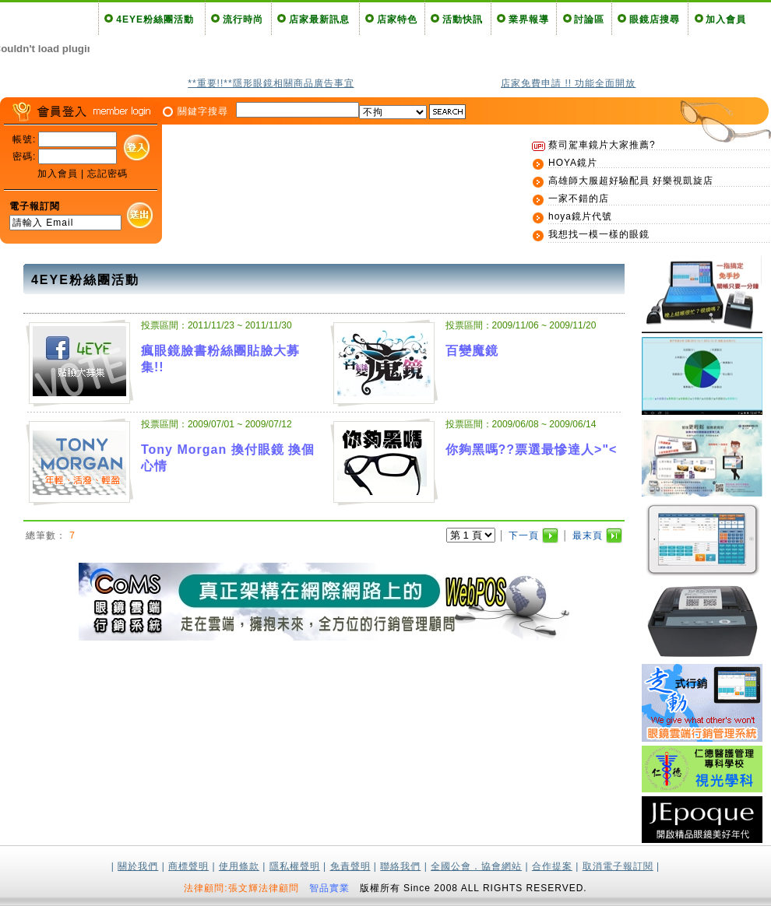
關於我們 (138, 866)
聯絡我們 (400, 866)
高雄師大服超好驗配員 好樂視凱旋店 (630, 180)
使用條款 (239, 866)
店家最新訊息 (319, 19)
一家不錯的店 (578, 198)
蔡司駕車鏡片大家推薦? (602, 144)
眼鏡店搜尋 (654, 19)
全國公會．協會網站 (476, 866)
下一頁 (524, 535)
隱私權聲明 (294, 866)
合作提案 (552, 866)
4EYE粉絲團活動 (155, 19)
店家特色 (397, 19)
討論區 (589, 19)
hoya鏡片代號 (580, 216)
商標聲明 (188, 866)
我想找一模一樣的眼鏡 (599, 234)
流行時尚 (243, 19)
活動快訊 (462, 19)
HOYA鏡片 (572, 162)
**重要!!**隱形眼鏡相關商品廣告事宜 (271, 83)
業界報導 (529, 19)
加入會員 (726, 19)
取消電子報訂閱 (618, 866)
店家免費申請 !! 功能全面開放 (568, 83)
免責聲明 (350, 866)
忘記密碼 (107, 173)
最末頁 (587, 535)
